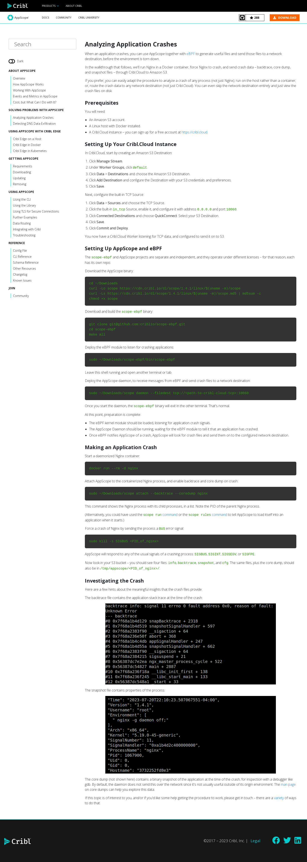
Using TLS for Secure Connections (36, 212)
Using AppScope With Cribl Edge (35, 132)
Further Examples (25, 218)
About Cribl (74, 6)
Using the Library (24, 206)
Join (12, 288)
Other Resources (24, 269)
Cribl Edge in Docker (27, 145)
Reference (17, 243)
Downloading (22, 173)
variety (279, 797)
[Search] (42, 44)
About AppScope (22, 71)
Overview (19, 79)
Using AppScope (21, 192)
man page (288, 784)
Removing (19, 184)
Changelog (20, 275)
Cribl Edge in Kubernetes (30, 151)
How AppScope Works (28, 85)
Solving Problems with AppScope (36, 110)
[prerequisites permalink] (83, 103)
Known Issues (22, 281)
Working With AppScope (29, 91)
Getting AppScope (23, 159)
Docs (45, 17)
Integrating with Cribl (27, 230)
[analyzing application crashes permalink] (83, 44)
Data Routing (22, 224)
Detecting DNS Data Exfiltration (34, 124)
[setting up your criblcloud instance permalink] (83, 144)
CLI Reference (22, 257)
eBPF (191, 53)
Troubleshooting (24, 236)
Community (63, 17)
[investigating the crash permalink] (83, 581)
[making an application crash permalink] (83, 447)
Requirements (22, 167)
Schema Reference (26, 263)
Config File (20, 251)
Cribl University (88, 17)
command (170, 514)
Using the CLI (22, 200)
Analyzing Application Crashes (33, 118)
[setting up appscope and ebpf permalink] (83, 248)
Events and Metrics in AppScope (35, 97)
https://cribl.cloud (194, 132)
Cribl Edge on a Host (27, 139)
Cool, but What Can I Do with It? (34, 103)
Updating (19, 178)
